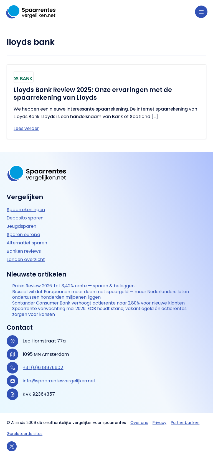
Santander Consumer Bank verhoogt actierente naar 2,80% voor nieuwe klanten (98, 303)
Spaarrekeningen (26, 209)
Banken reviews (24, 251)
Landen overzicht (26, 259)
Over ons (139, 422)
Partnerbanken (185, 422)
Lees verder (26, 128)
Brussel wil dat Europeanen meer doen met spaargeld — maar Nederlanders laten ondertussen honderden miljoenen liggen (100, 294)
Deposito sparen (25, 218)
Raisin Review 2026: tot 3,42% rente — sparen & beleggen (73, 286)
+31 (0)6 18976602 (43, 367)
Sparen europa (23, 234)
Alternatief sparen (27, 243)
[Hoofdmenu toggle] (201, 12)
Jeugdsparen (21, 226)
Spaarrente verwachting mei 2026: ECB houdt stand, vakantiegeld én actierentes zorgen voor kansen (99, 311)
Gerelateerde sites (24, 433)
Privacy (159, 422)
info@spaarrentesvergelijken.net (59, 381)
